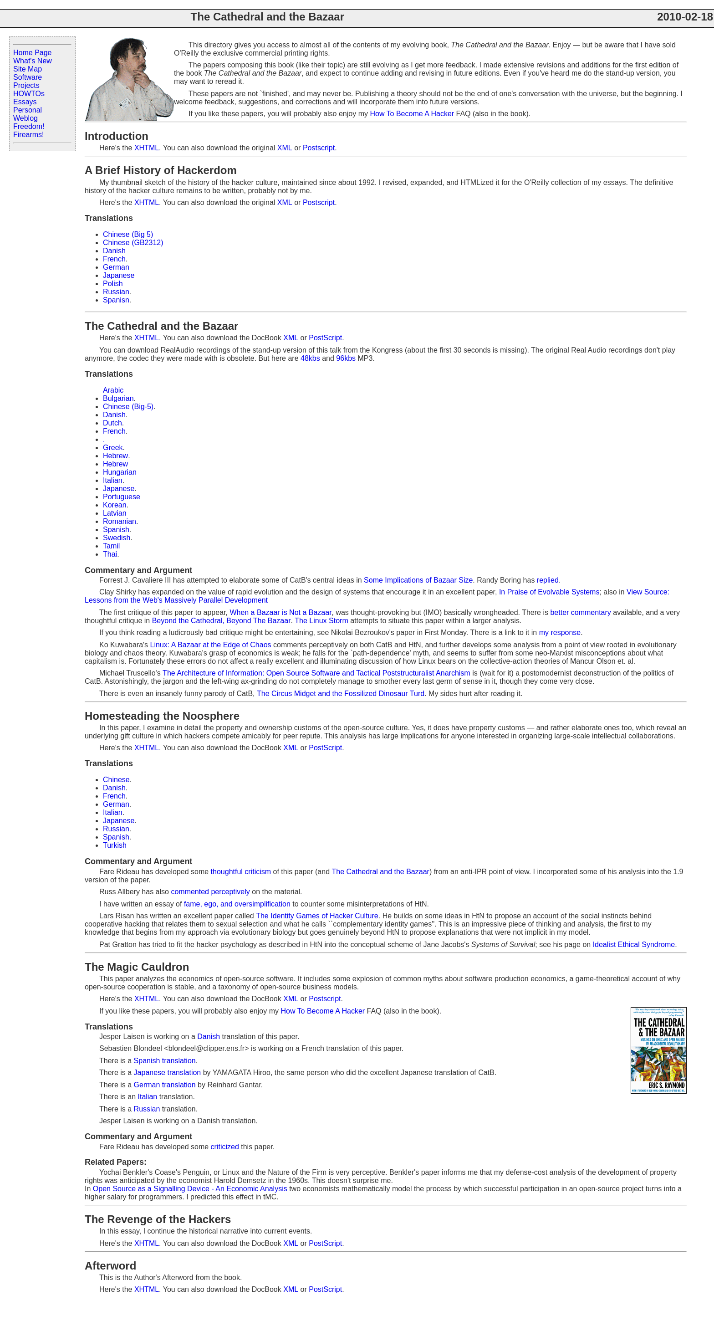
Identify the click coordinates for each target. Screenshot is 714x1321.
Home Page (32, 52)
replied (548, 580)
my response (560, 632)
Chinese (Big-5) (128, 406)
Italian (112, 480)
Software (27, 77)
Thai (110, 554)
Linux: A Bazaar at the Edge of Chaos (210, 645)
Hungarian (120, 472)
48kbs (310, 358)
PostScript (325, 338)
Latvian (115, 513)
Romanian (119, 521)
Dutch (112, 423)
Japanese (118, 275)
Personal (27, 110)
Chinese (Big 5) (128, 234)
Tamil (111, 546)
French (114, 259)
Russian (116, 292)
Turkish (115, 845)
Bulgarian (118, 398)
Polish (113, 283)
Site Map (27, 69)
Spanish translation (165, 1061)
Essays (25, 102)
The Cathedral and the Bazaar (380, 872)
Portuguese (121, 497)
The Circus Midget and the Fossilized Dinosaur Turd (340, 693)
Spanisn (116, 300)
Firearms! (28, 134)
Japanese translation (167, 1072)
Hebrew (115, 456)
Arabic (113, 390)
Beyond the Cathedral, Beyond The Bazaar (221, 621)
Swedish (116, 538)
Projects (26, 85)
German (116, 267)
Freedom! (28, 126)
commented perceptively (210, 892)
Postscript (319, 148)
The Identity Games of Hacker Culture (317, 916)
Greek (113, 447)
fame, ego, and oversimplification (237, 904)
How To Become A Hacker (412, 114)
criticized (225, 1147)
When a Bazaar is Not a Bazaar (281, 612)
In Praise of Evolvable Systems (549, 592)
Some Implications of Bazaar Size (418, 580)
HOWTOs (29, 93)
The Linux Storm (321, 621)
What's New (32, 61)
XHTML (146, 148)
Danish (114, 251)
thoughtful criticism (241, 872)
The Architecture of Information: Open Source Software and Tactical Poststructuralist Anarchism (316, 673)
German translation (165, 1085)
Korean (115, 505)
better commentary (580, 612)
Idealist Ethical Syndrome (634, 944)
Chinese (116, 779)
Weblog (25, 118)
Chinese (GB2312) (133, 242)
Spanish (116, 529)
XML (284, 148)
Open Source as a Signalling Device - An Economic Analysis (190, 1189)
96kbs (346, 358)
